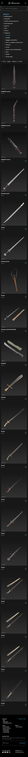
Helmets (8, 45)
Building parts (8, 16)
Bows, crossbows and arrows (14, 42)
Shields (8, 37)
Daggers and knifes (11, 40)
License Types (6, 732)
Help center (5, 721)
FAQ (4, 720)
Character (7, 19)
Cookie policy (6, 731)
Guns (7, 52)
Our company (19, 727)
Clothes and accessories (11, 21)
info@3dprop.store (7, 723)
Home (3, 61)
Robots (8, 54)
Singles (8, 61)
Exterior (6, 26)
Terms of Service (7, 728)
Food (5, 28)
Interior (6, 30)
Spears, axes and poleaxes (13, 49)
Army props (9, 56)
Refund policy (6, 729)
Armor (8, 47)
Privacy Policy (6, 727)
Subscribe (22, 743)
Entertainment (8, 23)
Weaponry (7, 33)
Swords (8, 35)
